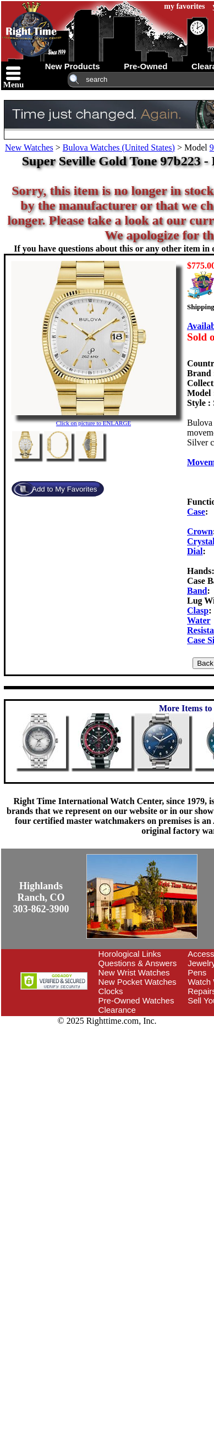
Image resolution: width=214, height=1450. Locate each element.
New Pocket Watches (137, 981)
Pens (197, 972)
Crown (200, 531)
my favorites (184, 6)
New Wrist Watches (134, 972)
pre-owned (145, 66)
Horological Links (129, 953)
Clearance (117, 1009)
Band (197, 590)
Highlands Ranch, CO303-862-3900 (41, 897)
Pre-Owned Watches (136, 1000)
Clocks (110, 991)
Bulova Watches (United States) (119, 147)
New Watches (29, 147)
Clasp (197, 610)
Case (196, 511)
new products (72, 66)
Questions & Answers (137, 963)
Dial (194, 551)
